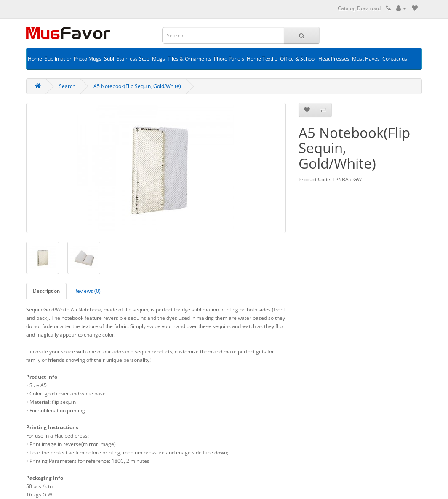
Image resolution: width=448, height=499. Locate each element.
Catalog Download (359, 8)
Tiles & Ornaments (189, 58)
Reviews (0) (87, 291)
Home (35, 58)
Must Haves (366, 58)
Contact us (394, 58)
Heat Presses (333, 58)
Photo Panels (229, 58)
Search (67, 86)
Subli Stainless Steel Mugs (134, 58)
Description (46, 291)
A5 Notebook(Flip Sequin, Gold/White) (137, 86)
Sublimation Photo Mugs (73, 58)
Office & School (298, 58)
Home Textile (262, 58)
